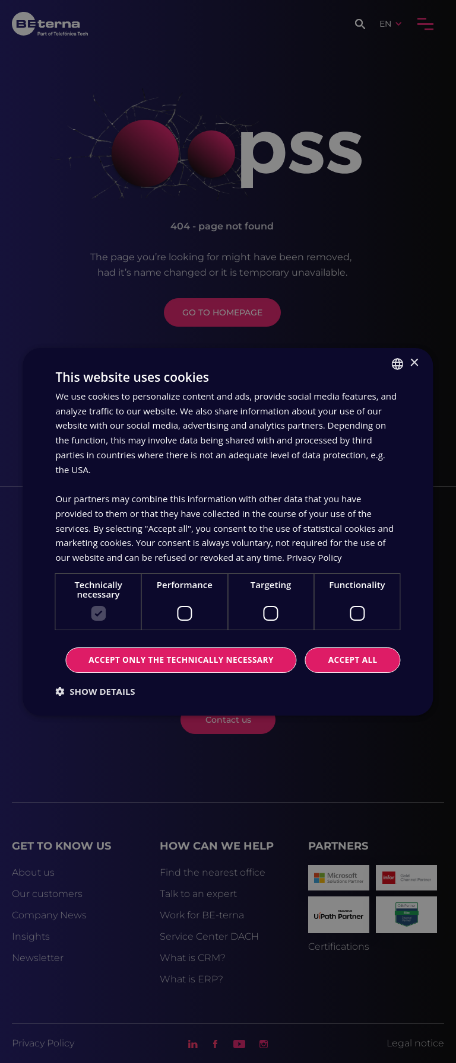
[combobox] (398, 347)
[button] (95, 707)
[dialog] (228, 531)
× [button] (414, 346)
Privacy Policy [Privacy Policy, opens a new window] (315, 541)
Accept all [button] (230, 643)
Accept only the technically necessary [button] (230, 675)
